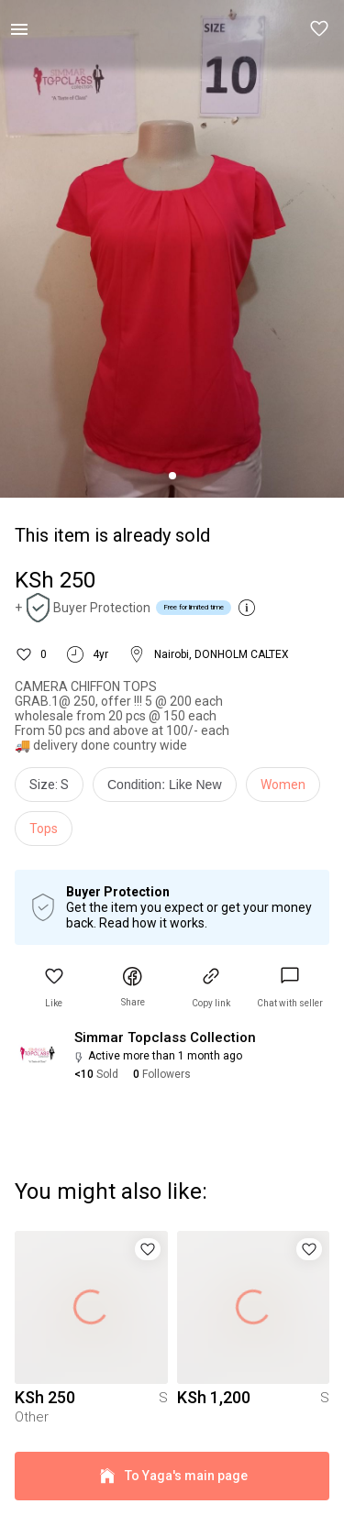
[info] (169, 789)
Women (283, 784)
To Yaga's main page (172, 1476)
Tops (43, 828)
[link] (290, 987)
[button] (320, 29)
